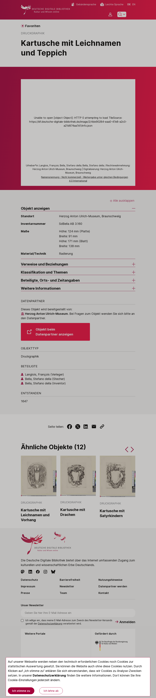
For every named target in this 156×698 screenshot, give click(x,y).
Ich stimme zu (21, 690)
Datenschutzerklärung (49, 675)
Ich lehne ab (51, 690)
